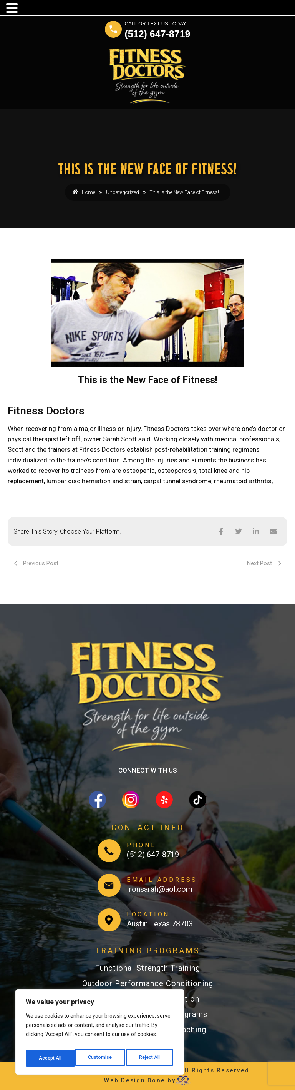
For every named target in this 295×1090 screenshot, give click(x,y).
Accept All (150, 1058)
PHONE (141, 845)
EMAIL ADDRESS (162, 879)
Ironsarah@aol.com (159, 889)
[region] (99, 1034)
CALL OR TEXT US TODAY (155, 24)
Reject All (101, 1058)
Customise (50, 1058)
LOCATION (148, 914)
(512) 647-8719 (158, 33)
